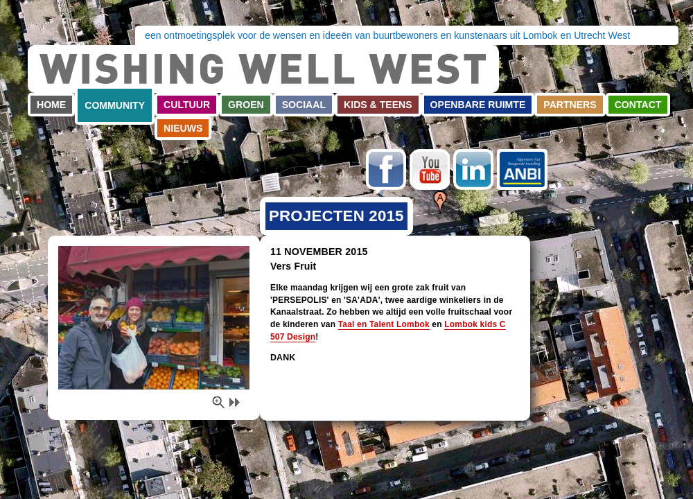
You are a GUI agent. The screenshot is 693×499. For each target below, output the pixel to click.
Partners (569, 104)
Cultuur (187, 104)
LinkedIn (473, 169)
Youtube (430, 169)
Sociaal (304, 104)
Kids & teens (378, 104)
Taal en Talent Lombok (384, 324)
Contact (638, 104)
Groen (246, 104)
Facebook (386, 169)
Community (115, 105)
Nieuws (183, 128)
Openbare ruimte (478, 104)
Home (51, 104)
